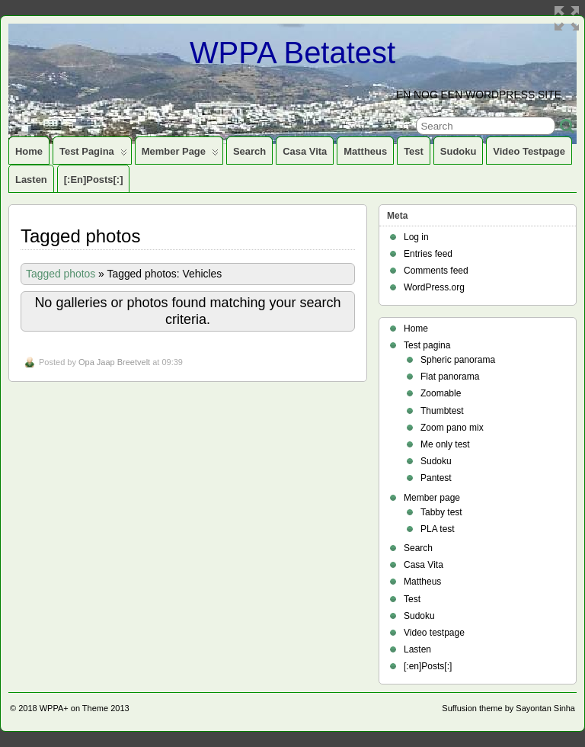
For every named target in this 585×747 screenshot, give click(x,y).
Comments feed (436, 270)
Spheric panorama (457, 359)
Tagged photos (60, 274)
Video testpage (529, 151)
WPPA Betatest (292, 52)
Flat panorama (449, 376)
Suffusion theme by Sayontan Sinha (508, 708)
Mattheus (365, 151)
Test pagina (93, 155)
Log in (416, 237)
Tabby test (441, 512)
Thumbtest (442, 411)
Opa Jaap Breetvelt (114, 362)
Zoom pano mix (452, 427)
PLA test (437, 529)
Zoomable (440, 393)
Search (249, 151)
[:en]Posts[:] (93, 179)
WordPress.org (434, 287)
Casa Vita (305, 151)
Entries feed (428, 253)
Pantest (436, 478)
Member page (180, 155)
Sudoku (458, 151)
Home (29, 151)
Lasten (31, 179)
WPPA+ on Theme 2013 (84, 708)
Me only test (445, 444)
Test (414, 151)
